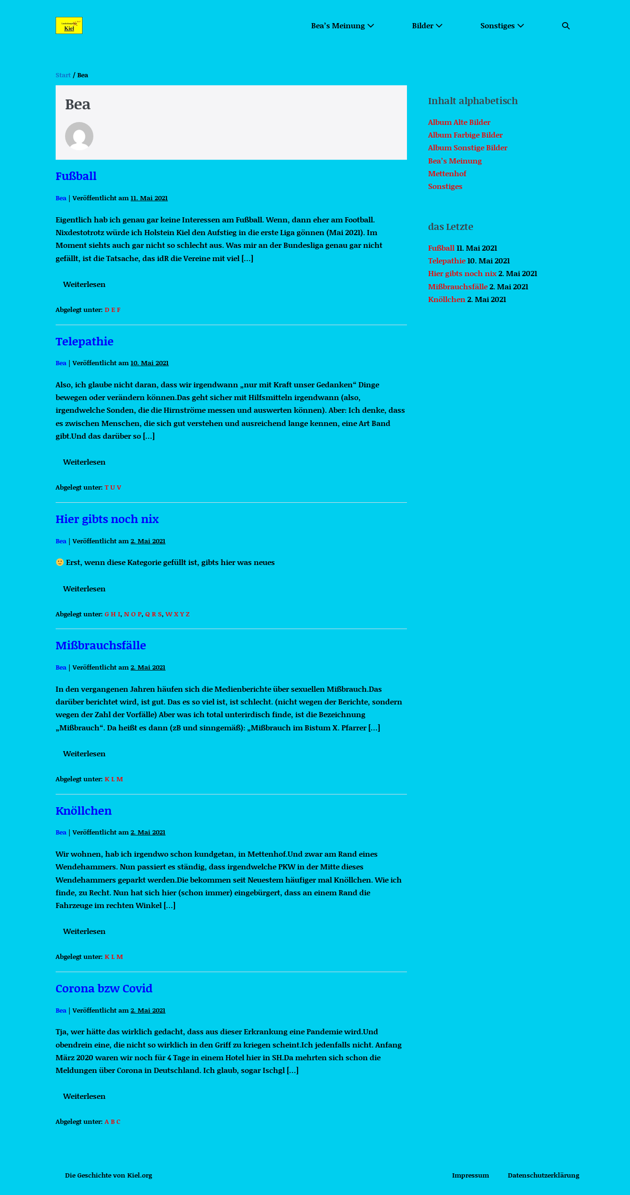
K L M (114, 779)
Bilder (427, 25)
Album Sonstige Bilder (467, 147)
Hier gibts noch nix (107, 518)
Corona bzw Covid (104, 988)
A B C (112, 1121)
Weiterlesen (87, 285)
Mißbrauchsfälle (101, 645)
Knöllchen (84, 810)
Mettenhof (447, 173)
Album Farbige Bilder (465, 134)
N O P (132, 614)
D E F (112, 309)
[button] (566, 25)
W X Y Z (178, 614)
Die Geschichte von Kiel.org (108, 1175)
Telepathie (85, 341)
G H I (112, 614)
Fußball (76, 175)
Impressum (470, 1175)
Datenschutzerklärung (543, 1175)
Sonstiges (502, 25)
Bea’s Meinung (342, 25)
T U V (113, 487)
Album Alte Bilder (459, 121)
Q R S (153, 614)
